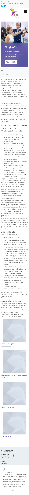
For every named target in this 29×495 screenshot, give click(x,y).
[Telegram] (2, 6)
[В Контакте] (5, 6)
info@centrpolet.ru (8, 3)
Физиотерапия (6, 437)
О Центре (4, 463)
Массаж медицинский (8, 407)
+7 (16, 3)
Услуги (3, 461)
